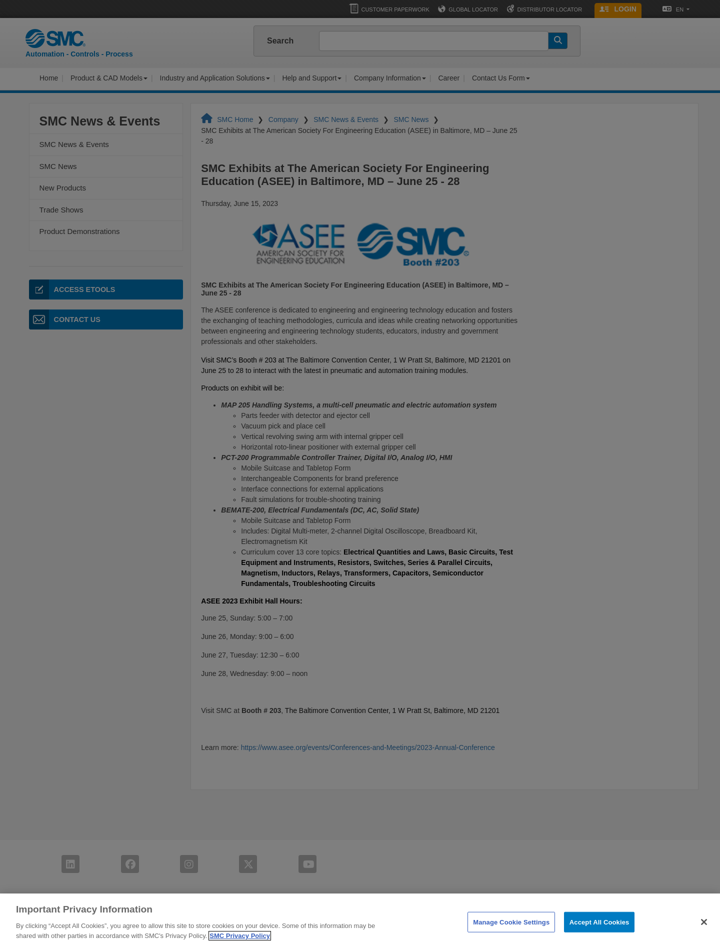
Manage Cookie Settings (511, 938)
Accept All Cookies (600, 938)
